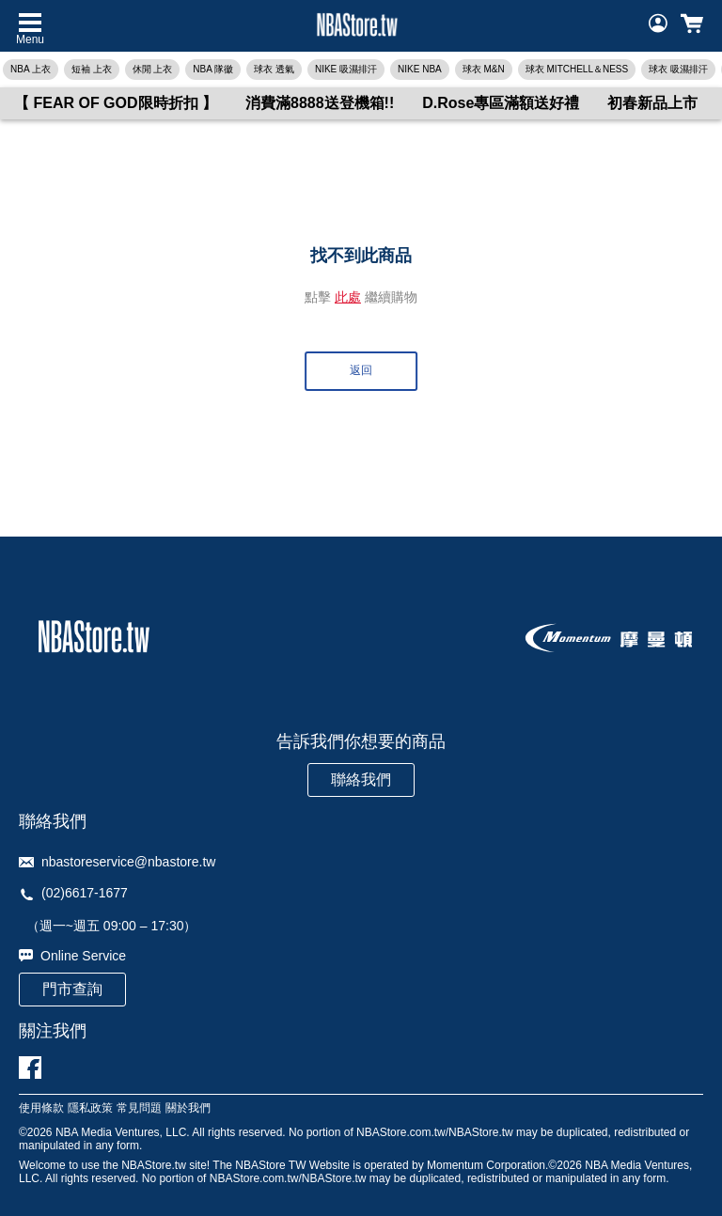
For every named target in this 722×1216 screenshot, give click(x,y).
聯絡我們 (361, 779)
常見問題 (139, 1108)
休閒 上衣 (153, 69)
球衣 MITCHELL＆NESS (577, 69)
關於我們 (188, 1108)
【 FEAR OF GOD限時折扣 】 (115, 103)
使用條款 (41, 1108)
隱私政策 (90, 1108)
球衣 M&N (484, 69)
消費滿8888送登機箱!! (319, 103)
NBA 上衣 (30, 69)
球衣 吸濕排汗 (678, 69)
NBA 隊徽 (213, 69)
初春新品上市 (652, 103)
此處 (348, 296)
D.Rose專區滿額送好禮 (500, 103)
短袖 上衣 (91, 69)
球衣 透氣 (274, 69)
